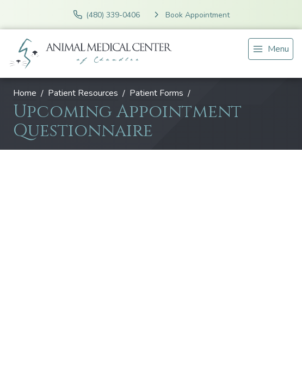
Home (24, 93)
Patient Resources (83, 93)
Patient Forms (156, 93)
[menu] (270, 49)
